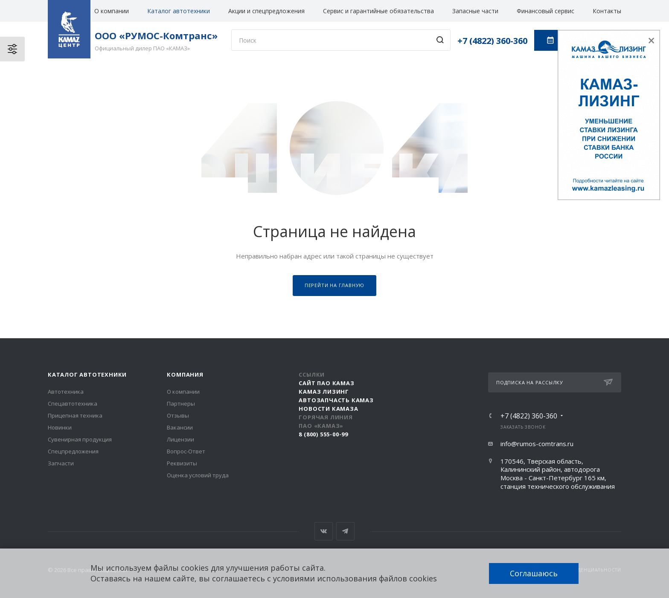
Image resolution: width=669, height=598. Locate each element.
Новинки (60, 427)
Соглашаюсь (534, 573)
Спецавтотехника (72, 403)
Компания (185, 374)
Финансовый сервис (545, 11)
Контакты (607, 11)
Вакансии (180, 427)
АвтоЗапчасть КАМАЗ (336, 400)
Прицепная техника (75, 415)
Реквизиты (182, 463)
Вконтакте (323, 531)
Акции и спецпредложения (266, 11)
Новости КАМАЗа (328, 408)
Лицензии (180, 439)
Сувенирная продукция (80, 439)
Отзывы (178, 415)
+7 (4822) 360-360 (492, 40)
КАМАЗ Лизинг (324, 391)
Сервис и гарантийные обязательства (378, 11)
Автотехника (66, 391)
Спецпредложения (73, 451)
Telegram (345, 531)
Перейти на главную (334, 285)
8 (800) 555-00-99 (323, 434)
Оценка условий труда (198, 475)
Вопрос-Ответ (186, 451)
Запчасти (61, 463)
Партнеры (181, 403)
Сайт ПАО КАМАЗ (326, 383)
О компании (111, 11)
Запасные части (475, 11)
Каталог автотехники (178, 11)
